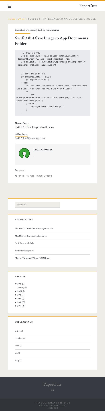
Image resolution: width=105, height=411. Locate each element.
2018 (19, 302)
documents (44, 176)
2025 (19, 284)
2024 (19, 291)
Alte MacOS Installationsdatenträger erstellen (34, 228)
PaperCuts (88, 5)
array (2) (18, 360)
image (30, 176)
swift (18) (19, 331)
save (21, 176)
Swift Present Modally (24, 243)
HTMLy (65, 402)
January (21, 287)
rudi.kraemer (52, 29)
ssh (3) (17, 353)
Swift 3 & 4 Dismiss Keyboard (30, 138)
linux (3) (18, 346)
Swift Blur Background (24, 251)
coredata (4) (20, 338)
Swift (22, 170)
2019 (19, 298)
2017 (19, 306)
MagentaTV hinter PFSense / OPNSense (32, 258)
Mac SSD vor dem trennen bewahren (31, 236)
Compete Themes (58, 406)
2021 (19, 295)
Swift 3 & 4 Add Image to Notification (34, 127)
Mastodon (52, 408)
